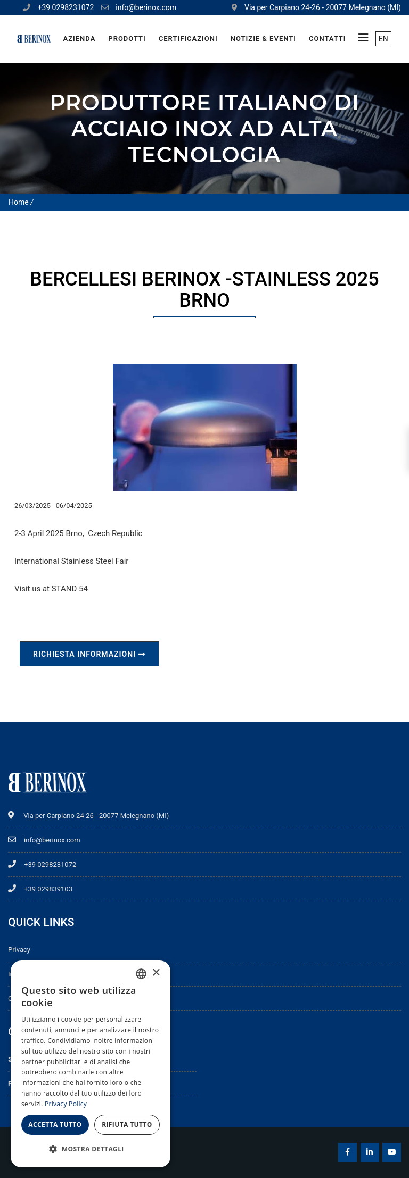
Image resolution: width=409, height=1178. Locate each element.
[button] (90, 1149)
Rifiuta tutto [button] (127, 1124)
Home (19, 202)
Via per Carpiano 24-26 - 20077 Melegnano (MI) (88, 816)
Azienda (79, 39)
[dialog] (90, 1063)
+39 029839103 (40, 889)
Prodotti (126, 39)
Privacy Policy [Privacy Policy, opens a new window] (66, 1103)
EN (383, 39)
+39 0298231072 (65, 7)
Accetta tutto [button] (54, 1124)
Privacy (19, 950)
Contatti (327, 39)
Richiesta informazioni (89, 654)
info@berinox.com (146, 7)
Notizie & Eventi (263, 39)
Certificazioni (188, 39)
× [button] (156, 973)
